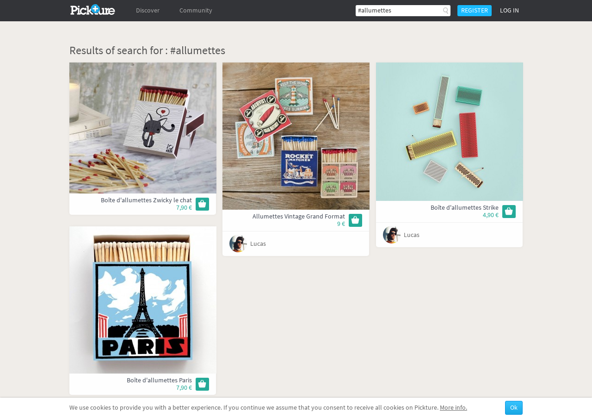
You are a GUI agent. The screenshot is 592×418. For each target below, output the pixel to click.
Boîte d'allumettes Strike (465, 207)
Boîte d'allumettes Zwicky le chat (146, 200)
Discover (148, 10)
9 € (341, 223)
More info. (453, 407)
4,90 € (491, 215)
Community (195, 10)
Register (474, 10)
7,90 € (184, 207)
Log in (509, 10)
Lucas (258, 243)
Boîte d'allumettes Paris (159, 380)
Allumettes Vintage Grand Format (299, 216)
